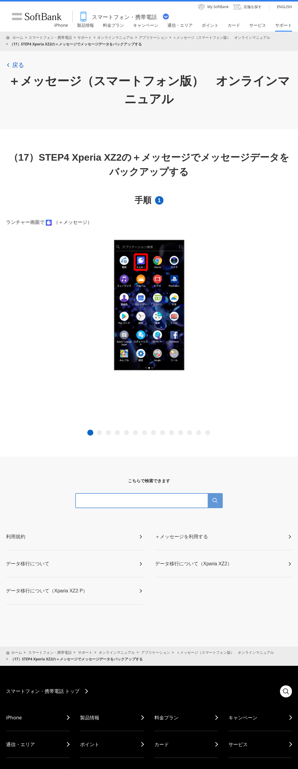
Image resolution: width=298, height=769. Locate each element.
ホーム (17, 37)
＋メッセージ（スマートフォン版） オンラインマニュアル (221, 37)
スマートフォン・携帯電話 (50, 37)
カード (161, 744)
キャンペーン (242, 717)
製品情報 (89, 717)
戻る (15, 65)
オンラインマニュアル (115, 37)
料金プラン (166, 717)
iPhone (14, 717)
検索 (286, 691)
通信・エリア (20, 744)
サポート (84, 37)
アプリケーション (153, 37)
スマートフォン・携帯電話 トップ (42, 691)
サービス (238, 744)
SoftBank (37, 16)
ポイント (89, 744)
